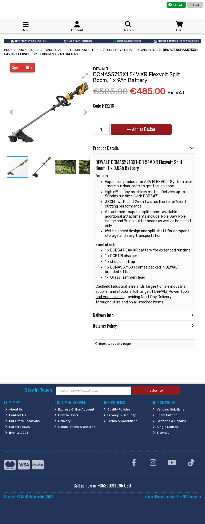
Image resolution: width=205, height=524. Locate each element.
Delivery (62, 421)
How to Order (66, 415)
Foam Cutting (165, 415)
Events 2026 (16, 432)
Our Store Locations (22, 421)
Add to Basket (141, 129)
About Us (14, 409)
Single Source (165, 427)
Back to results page (115, 344)
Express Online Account (74, 409)
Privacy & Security (120, 415)
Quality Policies (117, 409)
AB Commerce (192, 496)
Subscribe (156, 390)
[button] (85, 75)
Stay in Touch (38, 390)
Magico (159, 496)
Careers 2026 (17, 427)
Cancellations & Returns (74, 427)
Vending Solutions (168, 409)
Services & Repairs (169, 421)
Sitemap (161, 432)
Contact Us (15, 415)
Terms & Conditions (121, 421)
